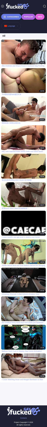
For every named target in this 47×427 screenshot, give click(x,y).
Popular (28, 17)
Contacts (23, 418)
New (40, 17)
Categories (11, 17)
